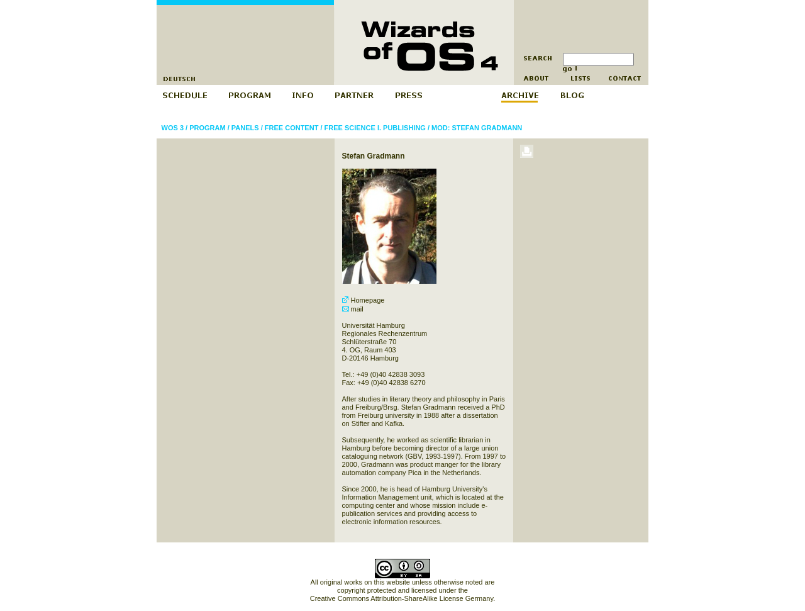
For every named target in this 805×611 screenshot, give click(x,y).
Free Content (292, 128)
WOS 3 (173, 128)
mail (353, 309)
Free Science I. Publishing (375, 128)
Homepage (363, 300)
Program (207, 128)
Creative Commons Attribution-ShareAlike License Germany (401, 598)
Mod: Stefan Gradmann (476, 128)
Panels (245, 128)
